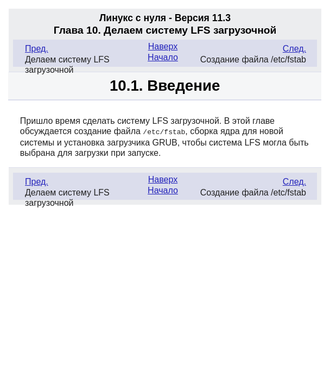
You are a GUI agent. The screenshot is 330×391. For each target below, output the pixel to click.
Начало (163, 57)
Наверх (162, 46)
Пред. (36, 48)
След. (294, 48)
